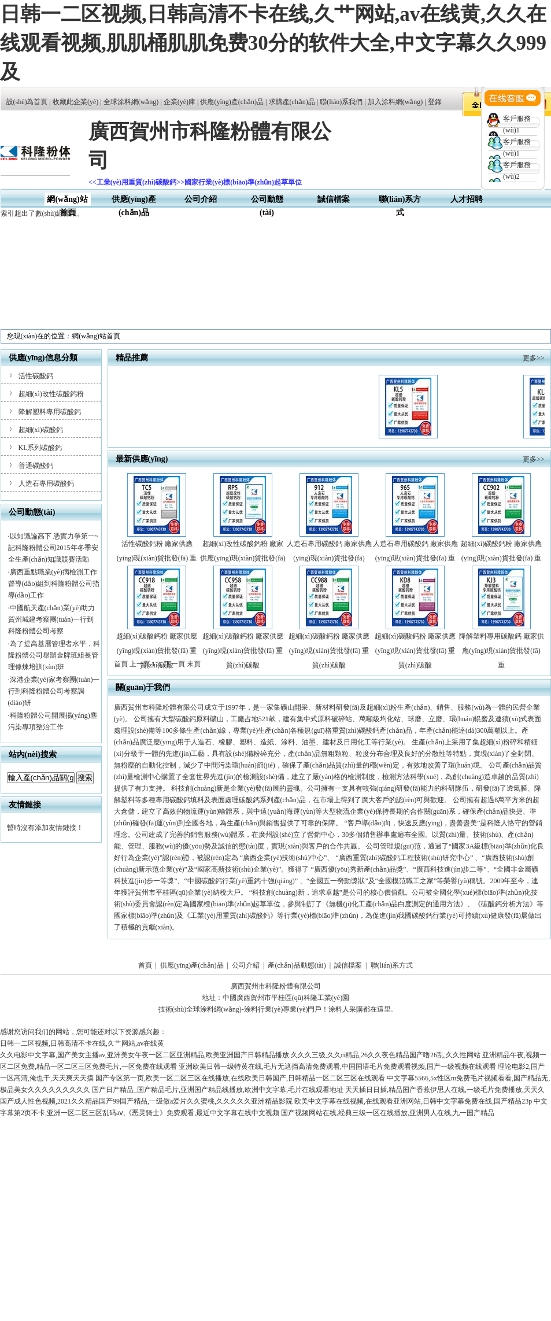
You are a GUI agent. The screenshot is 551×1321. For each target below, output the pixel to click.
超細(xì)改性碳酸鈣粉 (51, 394)
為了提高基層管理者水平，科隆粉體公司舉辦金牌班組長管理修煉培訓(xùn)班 (54, 655)
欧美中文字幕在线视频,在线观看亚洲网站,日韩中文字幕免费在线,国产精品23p (413, 1101)
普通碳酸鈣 (36, 466)
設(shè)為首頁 (27, 102)
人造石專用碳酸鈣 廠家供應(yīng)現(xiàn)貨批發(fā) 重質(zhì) (415, 558)
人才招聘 (466, 199)
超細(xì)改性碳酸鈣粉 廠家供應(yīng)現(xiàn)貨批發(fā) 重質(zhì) (242, 558)
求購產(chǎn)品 (292, 102)
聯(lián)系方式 (392, 965)
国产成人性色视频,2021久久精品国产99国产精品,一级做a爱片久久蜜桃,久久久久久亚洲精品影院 (146, 1101)
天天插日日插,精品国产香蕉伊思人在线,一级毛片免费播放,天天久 (445, 1090)
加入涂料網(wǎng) (395, 102)
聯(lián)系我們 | (343, 102)
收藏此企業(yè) (75, 102)
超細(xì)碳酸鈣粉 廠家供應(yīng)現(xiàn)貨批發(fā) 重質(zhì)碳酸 (501, 558)
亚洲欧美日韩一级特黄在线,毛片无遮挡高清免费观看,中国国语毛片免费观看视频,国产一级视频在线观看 (337, 1066)
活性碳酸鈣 (36, 376)
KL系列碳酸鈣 (40, 448)
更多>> (534, 358)
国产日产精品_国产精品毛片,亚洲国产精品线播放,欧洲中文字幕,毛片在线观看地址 (217, 1090)
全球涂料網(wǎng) (131, 102)
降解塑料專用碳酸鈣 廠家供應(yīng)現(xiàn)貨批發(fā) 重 (501, 650)
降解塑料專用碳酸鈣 (50, 412)
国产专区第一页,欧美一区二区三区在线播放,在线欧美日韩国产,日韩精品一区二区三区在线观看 (240, 1078)
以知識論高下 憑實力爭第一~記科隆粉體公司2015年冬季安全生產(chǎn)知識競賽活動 (53, 547)
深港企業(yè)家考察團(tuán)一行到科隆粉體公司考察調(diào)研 (54, 691)
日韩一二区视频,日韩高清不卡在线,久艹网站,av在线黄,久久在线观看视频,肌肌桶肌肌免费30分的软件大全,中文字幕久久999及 (273, 43)
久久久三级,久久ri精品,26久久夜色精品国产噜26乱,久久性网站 (385, 1055)
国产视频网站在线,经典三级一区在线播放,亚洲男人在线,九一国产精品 (387, 1113)
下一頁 (174, 664)
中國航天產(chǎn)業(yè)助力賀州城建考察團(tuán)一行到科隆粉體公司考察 (51, 619)
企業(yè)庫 (179, 102)
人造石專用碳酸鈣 (46, 483)
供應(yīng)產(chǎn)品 (232, 102)
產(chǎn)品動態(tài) (297, 965)
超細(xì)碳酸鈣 (41, 430)
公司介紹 (200, 199)
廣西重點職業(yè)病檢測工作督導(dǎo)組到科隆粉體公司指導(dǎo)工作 (54, 583)
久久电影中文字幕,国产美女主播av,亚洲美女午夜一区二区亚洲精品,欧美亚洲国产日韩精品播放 (144, 1055)
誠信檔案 (333, 199)
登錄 (435, 102)
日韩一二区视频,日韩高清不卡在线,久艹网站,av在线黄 (82, 1043)
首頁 (145, 965)
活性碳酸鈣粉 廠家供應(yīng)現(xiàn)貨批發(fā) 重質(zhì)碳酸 (157, 558)
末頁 (194, 664)
